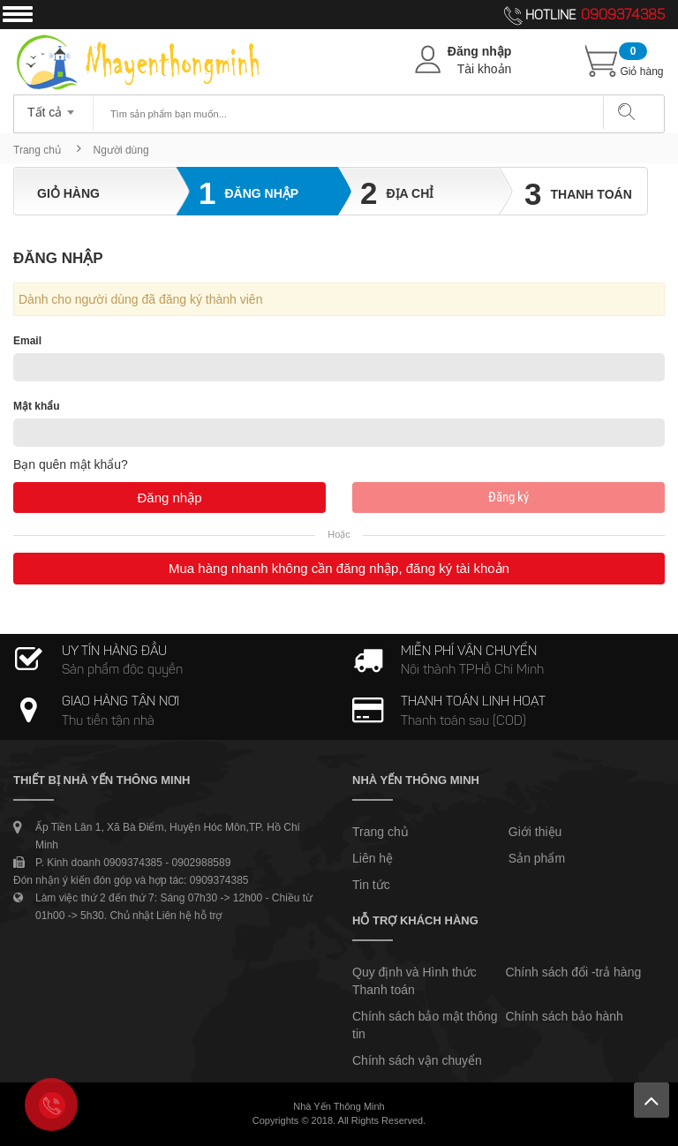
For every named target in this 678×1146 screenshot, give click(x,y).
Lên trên (651, 1100)
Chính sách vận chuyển (417, 1060)
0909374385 (623, 16)
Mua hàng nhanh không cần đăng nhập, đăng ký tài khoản (339, 568)
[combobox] (53, 106)
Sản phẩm (536, 858)
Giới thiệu (535, 832)
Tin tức (371, 885)
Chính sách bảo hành (563, 1016)
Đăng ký (508, 497)
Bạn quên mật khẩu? (70, 464)
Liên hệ (372, 858)
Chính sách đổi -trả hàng (573, 972)
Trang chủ (37, 150)
